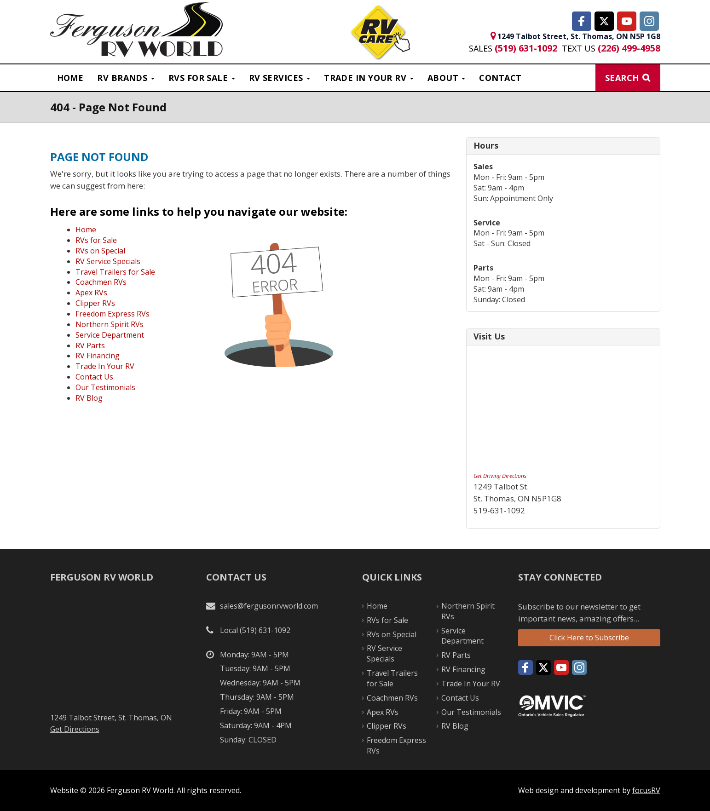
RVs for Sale (96, 240)
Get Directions (74, 729)
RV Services (279, 77)
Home (70, 77)
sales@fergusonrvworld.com (269, 606)
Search (622, 77)
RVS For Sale (201, 77)
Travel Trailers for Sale (115, 272)
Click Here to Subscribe (589, 638)
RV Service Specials (107, 261)
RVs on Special (100, 251)
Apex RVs (91, 293)
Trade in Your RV (369, 77)
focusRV (646, 790)
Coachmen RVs (101, 282)
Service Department (109, 335)
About (446, 77)
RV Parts (90, 345)
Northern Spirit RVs (109, 324)
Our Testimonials (105, 387)
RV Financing (97, 356)
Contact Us (94, 377)
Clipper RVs (95, 303)
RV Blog (89, 398)
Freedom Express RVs (112, 314)
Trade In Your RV (104, 366)
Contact (500, 77)
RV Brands (126, 77)
